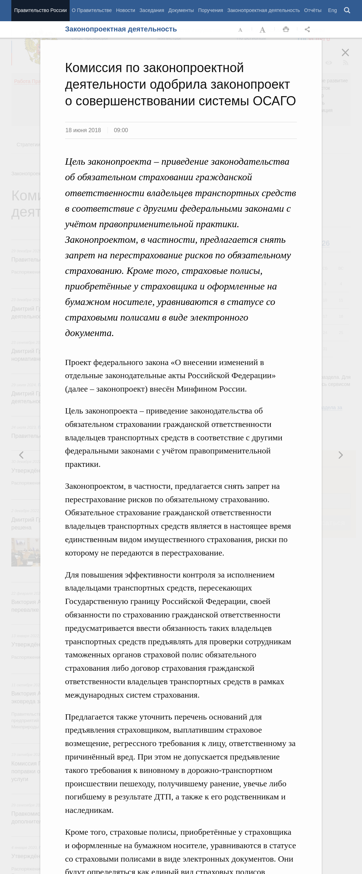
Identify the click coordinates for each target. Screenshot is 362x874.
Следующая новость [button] (21, 454)
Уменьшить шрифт (240, 29)
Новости (125, 10)
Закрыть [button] (350, 57)
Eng (332, 10)
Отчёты (312, 10)
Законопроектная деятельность (263, 10)
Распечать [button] (286, 29)
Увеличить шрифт (263, 29)
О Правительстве (92, 10)
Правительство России (40, 10)
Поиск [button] (347, 10)
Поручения (210, 10)
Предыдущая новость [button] (340, 454)
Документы (181, 10)
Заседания (151, 10)
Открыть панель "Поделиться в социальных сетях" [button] (308, 29)
